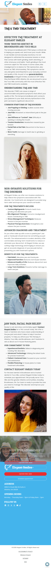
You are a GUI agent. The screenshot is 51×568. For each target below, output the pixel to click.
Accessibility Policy (26, 551)
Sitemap (25, 558)
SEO (25, 562)
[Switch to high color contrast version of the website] (39, 4)
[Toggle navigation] (44, 4)
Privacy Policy (25, 555)
